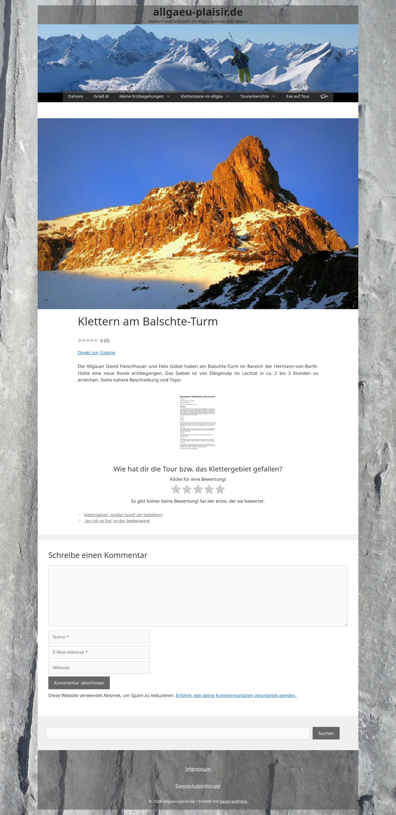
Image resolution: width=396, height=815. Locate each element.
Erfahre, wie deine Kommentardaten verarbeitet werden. (236, 695)
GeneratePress (233, 801)
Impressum (198, 769)
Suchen (326, 733)
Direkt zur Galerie (96, 352)
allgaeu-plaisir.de (198, 11)
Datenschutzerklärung (198, 786)
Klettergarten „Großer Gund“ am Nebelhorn (123, 514)
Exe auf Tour (298, 96)
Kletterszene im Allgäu (208, 96)
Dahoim (75, 96)
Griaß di (101, 96)
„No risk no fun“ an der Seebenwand (117, 520)
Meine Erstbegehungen (147, 96)
